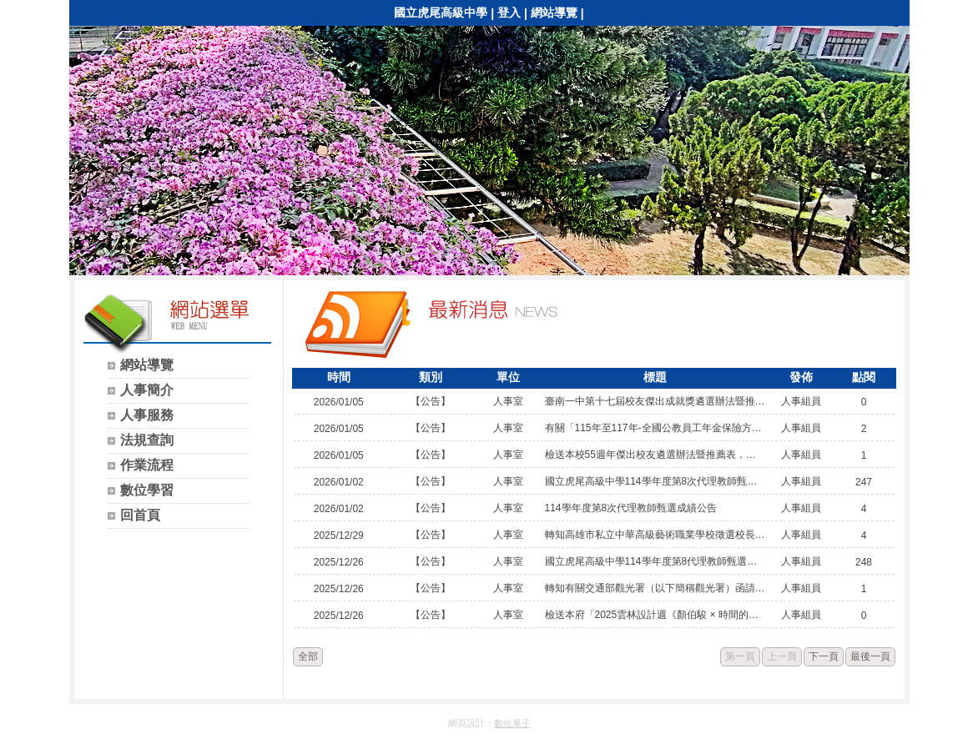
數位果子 (512, 723)
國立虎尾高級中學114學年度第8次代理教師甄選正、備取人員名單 (655, 481)
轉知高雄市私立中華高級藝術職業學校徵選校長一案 (655, 534)
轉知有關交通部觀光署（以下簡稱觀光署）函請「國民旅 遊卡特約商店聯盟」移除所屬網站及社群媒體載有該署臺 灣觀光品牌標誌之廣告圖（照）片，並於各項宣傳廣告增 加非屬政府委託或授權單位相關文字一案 (655, 588)
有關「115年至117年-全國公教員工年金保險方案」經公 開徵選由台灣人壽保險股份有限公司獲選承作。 (655, 428)
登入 (509, 12)
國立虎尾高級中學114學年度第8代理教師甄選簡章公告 (655, 561)
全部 (308, 656)
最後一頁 (870, 656)
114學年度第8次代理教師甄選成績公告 (631, 508)
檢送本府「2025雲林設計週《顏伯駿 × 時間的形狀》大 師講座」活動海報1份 (655, 615)
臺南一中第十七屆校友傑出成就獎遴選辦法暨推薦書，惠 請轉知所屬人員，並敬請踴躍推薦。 (655, 401)
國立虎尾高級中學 (440, 12)
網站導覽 (554, 12)
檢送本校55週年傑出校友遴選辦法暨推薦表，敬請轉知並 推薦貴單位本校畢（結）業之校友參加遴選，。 (655, 454)
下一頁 (824, 656)
